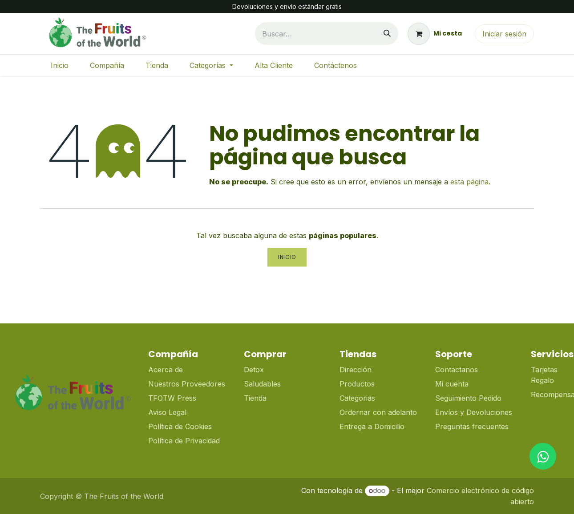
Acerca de (165, 369)
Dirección (356, 369)
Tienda (255, 398)
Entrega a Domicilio (372, 426)
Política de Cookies (180, 426)
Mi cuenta (452, 383)
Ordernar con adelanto (378, 412)
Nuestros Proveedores (186, 383)
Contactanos (456, 369)
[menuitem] (59, 65)
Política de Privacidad (184, 440)
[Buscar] (387, 33)
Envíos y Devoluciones (473, 412)
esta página (469, 181)
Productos (357, 383)
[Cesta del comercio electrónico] (434, 34)
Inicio (287, 257)
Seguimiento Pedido (468, 398)
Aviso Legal (167, 412)
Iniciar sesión (504, 33)
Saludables (262, 383)
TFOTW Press (172, 398)
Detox (255, 369)
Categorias (357, 398)
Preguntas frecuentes (472, 426)
